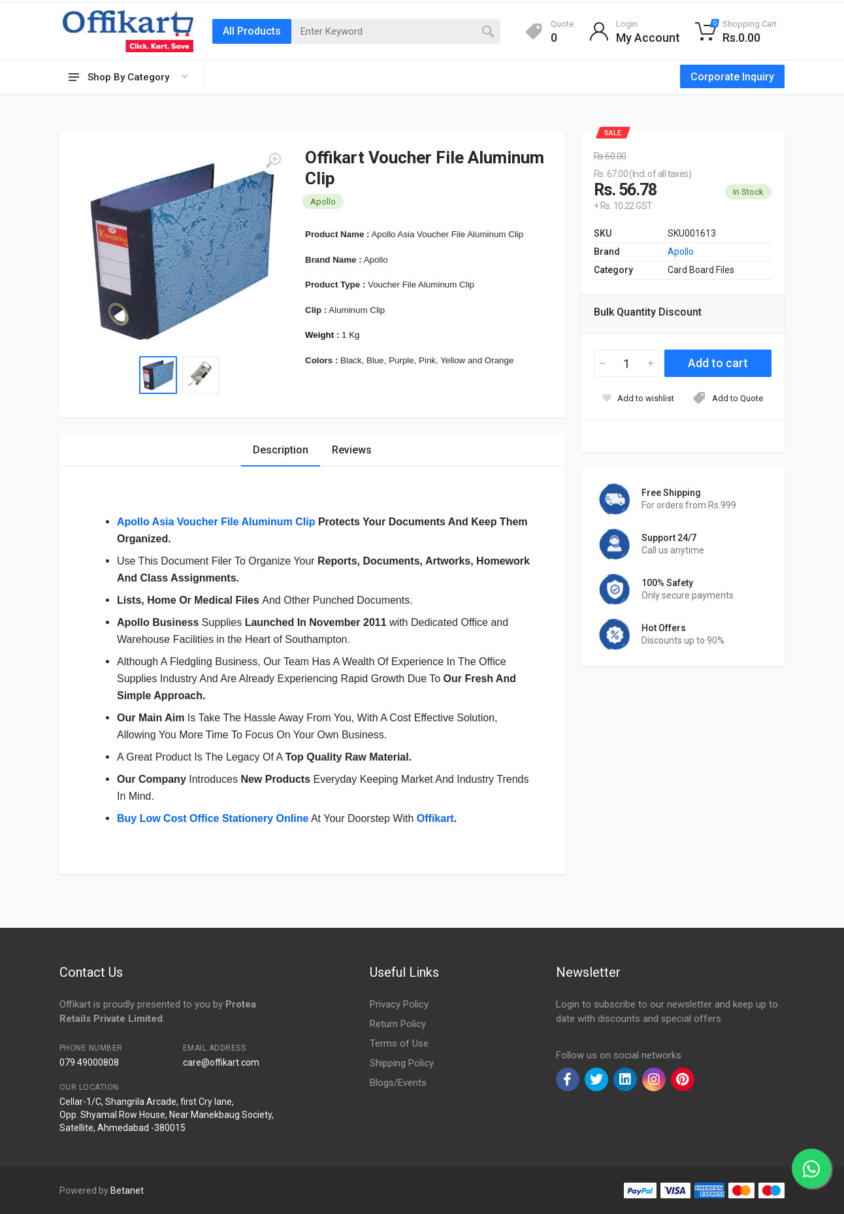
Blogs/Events (398, 1083)
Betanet (127, 1190)
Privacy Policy (399, 1004)
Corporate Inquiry (732, 77)
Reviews (352, 450)
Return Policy (398, 1024)
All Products (252, 31)
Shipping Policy (402, 1063)
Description (280, 450)
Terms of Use (399, 1043)
